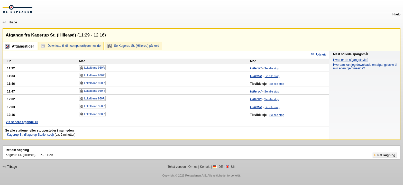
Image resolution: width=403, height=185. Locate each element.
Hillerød (256, 68)
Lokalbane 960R (92, 83)
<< (10, 22)
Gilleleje (256, 76)
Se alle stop (271, 68)
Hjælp (396, 14)
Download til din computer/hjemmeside (74, 46)
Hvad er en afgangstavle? (350, 60)
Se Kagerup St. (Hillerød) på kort (136, 46)
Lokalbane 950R (92, 68)
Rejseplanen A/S (195, 175)
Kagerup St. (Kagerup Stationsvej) (30, 134)
